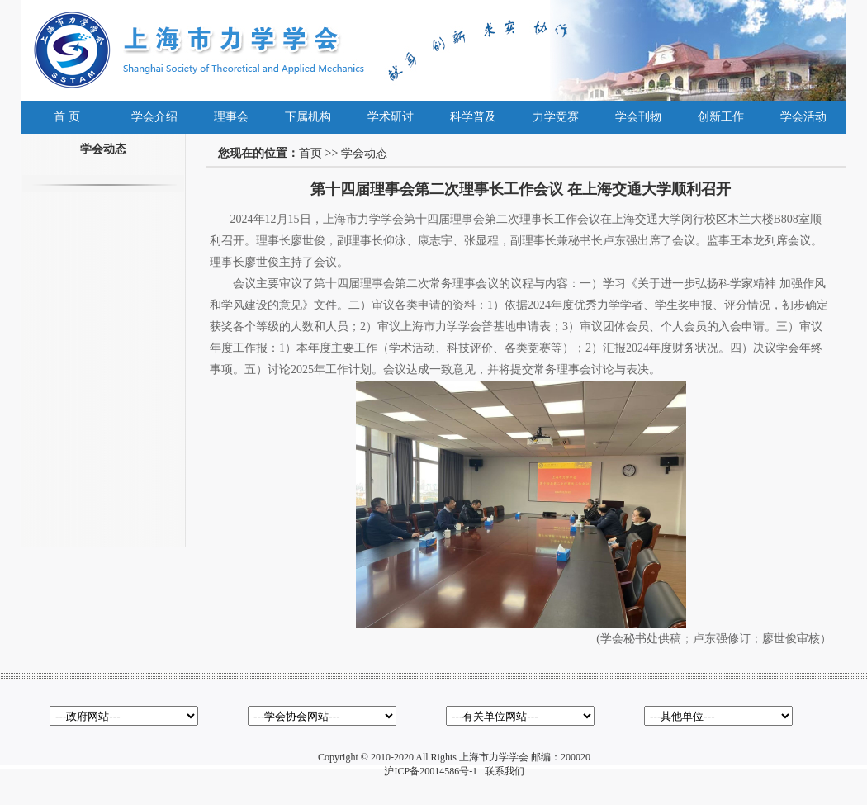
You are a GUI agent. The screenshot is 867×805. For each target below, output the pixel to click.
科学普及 (473, 117)
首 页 (67, 117)
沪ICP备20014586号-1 (430, 771)
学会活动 (803, 117)
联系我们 (504, 771)
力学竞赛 (556, 117)
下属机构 (308, 117)
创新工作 (721, 117)
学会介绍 (154, 117)
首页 (310, 153)
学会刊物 (638, 117)
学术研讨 (390, 117)
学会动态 (364, 153)
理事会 (231, 117)
